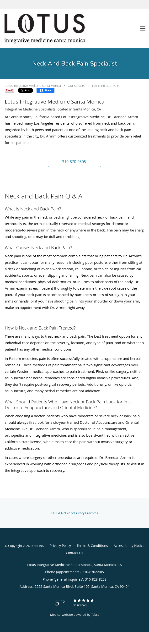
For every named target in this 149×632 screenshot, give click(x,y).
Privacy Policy (60, 545)
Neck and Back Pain (105, 85)
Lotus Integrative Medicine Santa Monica (33, 85)
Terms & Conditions (92, 545)
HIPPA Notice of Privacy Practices (74, 513)
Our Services (76, 85)
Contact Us (74, 552)
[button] (74, 161)
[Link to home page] (60, 28)
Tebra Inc (36, 546)
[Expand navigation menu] (142, 28)
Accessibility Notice (129, 545)
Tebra (95, 614)
